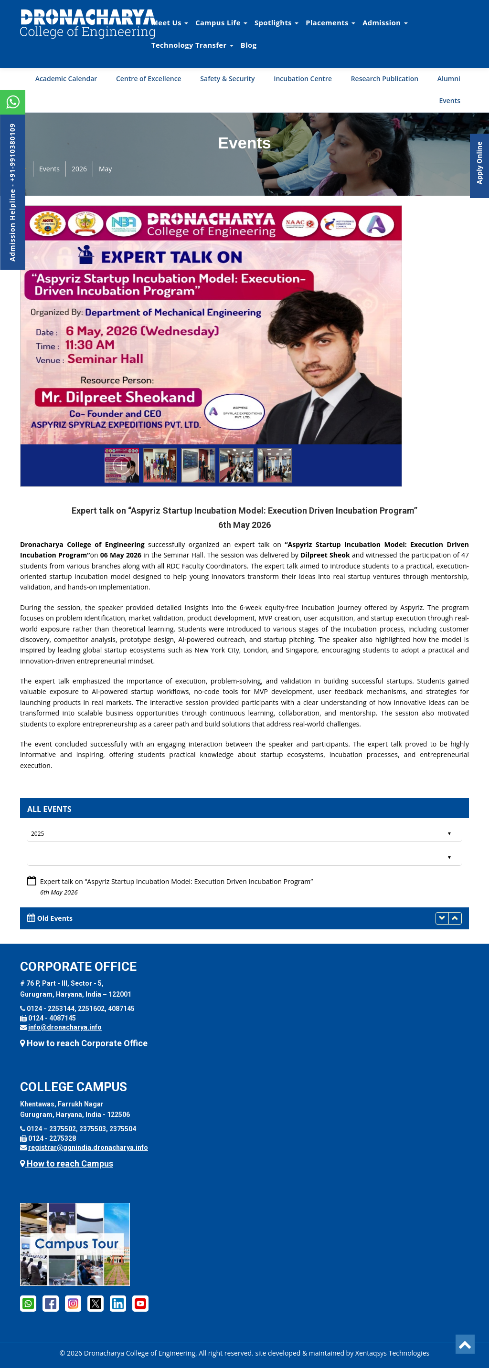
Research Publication (385, 78)
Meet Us (169, 22)
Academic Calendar (66, 78)
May (105, 168)
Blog (249, 45)
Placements (330, 22)
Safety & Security (227, 78)
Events (449, 100)
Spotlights (276, 22)
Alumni (448, 78)
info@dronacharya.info (65, 1027)
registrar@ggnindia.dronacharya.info (88, 1147)
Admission (384, 22)
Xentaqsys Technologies (392, 1352)
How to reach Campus (66, 1163)
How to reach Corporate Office (84, 1043)
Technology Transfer (192, 45)
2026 (79, 168)
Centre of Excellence (148, 78)
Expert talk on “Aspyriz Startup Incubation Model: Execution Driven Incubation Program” (176, 881)
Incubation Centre (303, 78)
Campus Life (221, 22)
